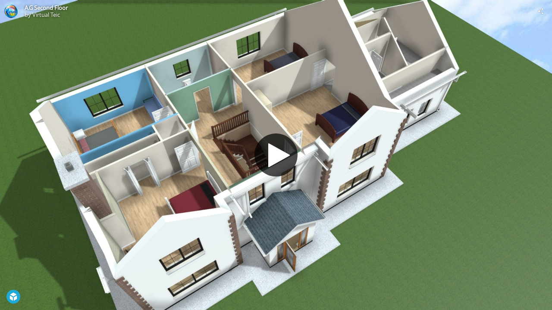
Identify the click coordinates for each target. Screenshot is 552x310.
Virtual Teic (46, 15)
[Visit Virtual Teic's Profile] (11, 11)
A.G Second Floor (46, 8)
